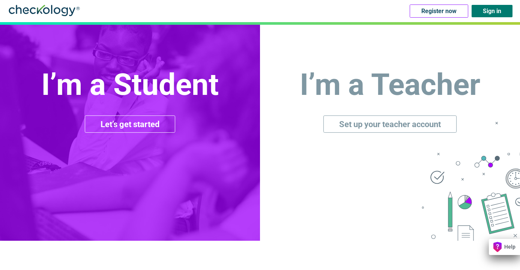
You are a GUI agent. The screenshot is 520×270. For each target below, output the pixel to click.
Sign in (492, 11)
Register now (439, 11)
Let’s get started (130, 124)
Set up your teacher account (390, 124)
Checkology (44, 10)
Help (504, 247)
